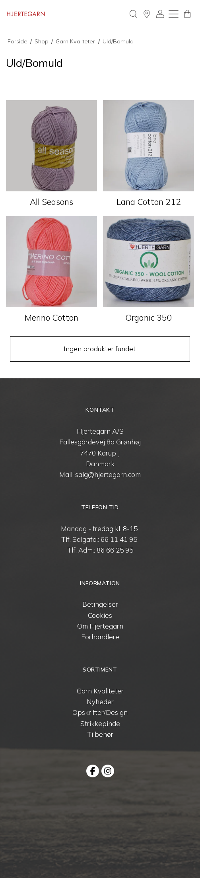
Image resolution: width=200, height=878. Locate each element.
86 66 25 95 (115, 550)
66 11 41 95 (119, 539)
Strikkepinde (100, 723)
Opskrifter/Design (100, 712)
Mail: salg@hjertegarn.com (100, 474)
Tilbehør (100, 734)
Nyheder (100, 701)
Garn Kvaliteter (100, 691)
